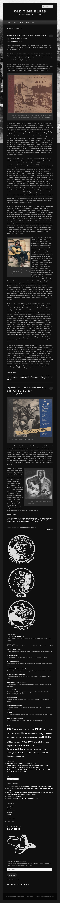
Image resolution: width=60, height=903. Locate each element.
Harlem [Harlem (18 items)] (40, 737)
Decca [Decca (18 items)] (20, 737)
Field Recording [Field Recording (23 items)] (28, 737)
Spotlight (9, 814)
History (9, 808)
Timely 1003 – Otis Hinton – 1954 (16, 772)
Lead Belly (22, 378)
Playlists (34, 22)
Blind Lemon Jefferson (33, 150)
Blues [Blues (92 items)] (24, 733)
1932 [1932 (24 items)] (48, 729)
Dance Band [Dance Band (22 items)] (14, 737)
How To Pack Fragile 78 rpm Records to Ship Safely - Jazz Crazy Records (29, 792)
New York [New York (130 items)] (27, 741)
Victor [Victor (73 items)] (45, 752)
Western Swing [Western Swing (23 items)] (19, 756)
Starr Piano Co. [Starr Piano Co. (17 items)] (31, 749)
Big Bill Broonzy (21, 229)
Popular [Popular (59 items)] (10, 745)
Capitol (47, 518)
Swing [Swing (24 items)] (44, 749)
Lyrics (27, 22)
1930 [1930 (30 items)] (32, 729)
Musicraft (33, 378)
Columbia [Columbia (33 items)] (48, 734)
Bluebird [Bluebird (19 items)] (17, 733)
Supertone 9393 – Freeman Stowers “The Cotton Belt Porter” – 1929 (27, 765)
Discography (10, 806)
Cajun (43, 518)
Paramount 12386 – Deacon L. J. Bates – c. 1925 (21, 763)
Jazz (12, 520)
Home (8, 22)
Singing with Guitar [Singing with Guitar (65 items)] (16, 749)
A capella (31, 376)
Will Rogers (50, 529)
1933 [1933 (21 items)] (51, 729)
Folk (8, 378)
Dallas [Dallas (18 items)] (8, 737)
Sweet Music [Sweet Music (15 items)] (38, 749)
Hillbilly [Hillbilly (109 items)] (46, 737)
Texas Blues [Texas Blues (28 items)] (29, 753)
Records (14, 376)
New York (39, 378)
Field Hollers (49, 376)
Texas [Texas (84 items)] (21, 752)
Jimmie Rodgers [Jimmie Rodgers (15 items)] (17, 742)
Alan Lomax (38, 376)
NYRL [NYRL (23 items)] (35, 742)
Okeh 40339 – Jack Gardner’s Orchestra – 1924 (36, 786)
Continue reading (12, 372)
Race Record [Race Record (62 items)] (21, 745)
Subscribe (12, 875)
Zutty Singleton (25, 521)
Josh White (35, 334)
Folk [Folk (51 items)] (35, 737)
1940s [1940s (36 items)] (9, 734)
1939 (27, 376)
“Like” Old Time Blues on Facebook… (18, 884)
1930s (23, 376)
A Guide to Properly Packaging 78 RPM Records (21, 794)
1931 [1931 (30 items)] (44, 729)
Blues (43, 376)
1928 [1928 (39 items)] (24, 729)
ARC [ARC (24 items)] (13, 733)
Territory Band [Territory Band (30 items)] (12, 753)
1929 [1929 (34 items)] (28, 729)
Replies (10, 379)
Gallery (21, 22)
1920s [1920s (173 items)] (11, 729)
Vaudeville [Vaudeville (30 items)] (37, 753)
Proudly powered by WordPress (45, 896)
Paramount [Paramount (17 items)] (46, 742)
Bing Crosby (19, 334)
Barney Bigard (33, 518)
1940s (23, 518)
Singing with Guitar (47, 378)
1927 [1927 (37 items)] (20, 729)
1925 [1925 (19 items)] (16, 729)
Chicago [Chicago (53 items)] (40, 733)
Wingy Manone (16, 521)
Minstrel (27, 378)
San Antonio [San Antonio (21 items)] (38, 746)
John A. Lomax (14, 378)
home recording (18, 458)
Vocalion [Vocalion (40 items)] (10, 756)
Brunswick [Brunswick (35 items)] (32, 734)
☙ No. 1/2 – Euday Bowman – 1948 (27, 798)
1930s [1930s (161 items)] (38, 729)
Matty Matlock (34, 520)
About (14, 22)
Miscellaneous (11, 810)
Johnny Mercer (18, 520)
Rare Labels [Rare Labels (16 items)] (31, 745)
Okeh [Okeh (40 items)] (40, 742)
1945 (27, 518)
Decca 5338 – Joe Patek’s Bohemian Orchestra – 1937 (23, 767)
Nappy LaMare (42, 520)
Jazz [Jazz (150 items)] (10, 741)
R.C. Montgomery (28, 896)
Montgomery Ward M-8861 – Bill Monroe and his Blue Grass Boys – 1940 (29, 770)
